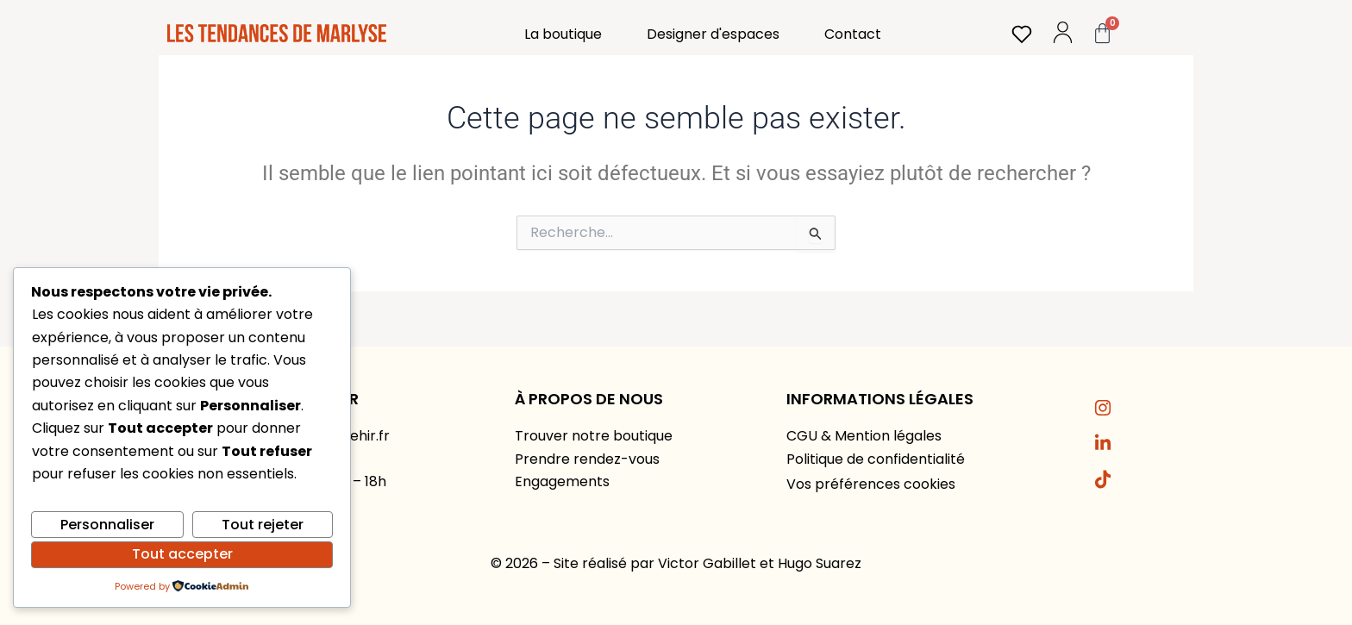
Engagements (562, 481)
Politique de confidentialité (875, 459)
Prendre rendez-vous (587, 459)
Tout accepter (182, 554)
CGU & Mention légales (864, 436)
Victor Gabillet (707, 563)
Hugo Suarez (819, 563)
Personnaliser (107, 524)
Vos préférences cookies (870, 484)
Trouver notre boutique (594, 436)
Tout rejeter (263, 524)
